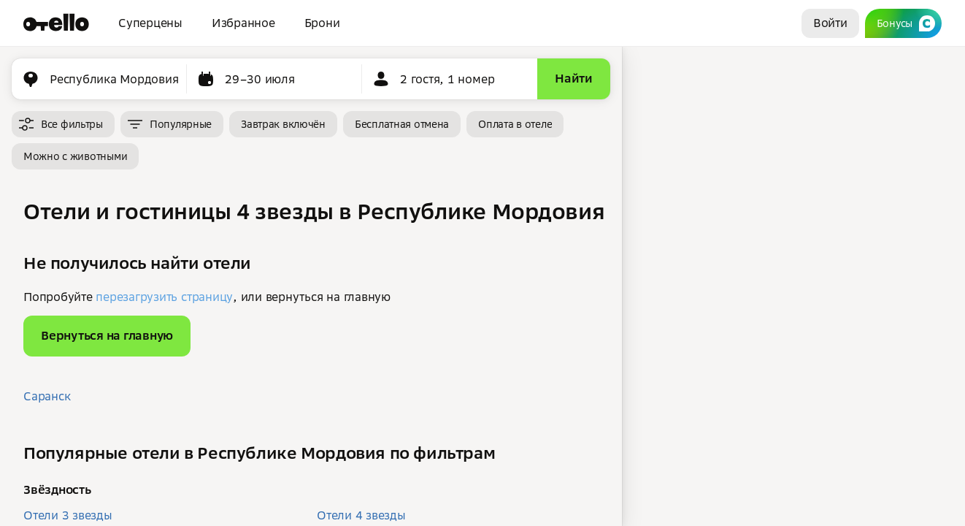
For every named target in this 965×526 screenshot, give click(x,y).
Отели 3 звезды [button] (67, 515)
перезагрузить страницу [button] (164, 296)
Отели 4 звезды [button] (361, 515)
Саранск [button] (46, 396)
